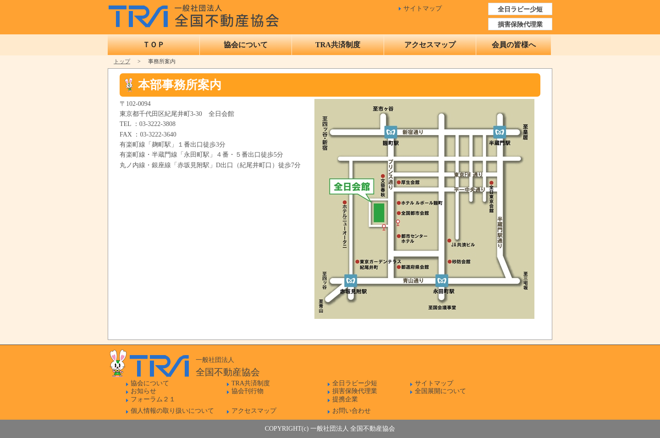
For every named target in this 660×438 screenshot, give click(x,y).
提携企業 (345, 399)
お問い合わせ (351, 410)
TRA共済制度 (337, 45)
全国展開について (440, 391)
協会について (246, 45)
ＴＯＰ (154, 45)
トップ (122, 61)
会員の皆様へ (514, 45)
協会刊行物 (247, 391)
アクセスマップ (430, 45)
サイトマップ (422, 8)
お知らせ (143, 391)
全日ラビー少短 (520, 9)
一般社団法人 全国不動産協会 (196, 13)
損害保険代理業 (520, 24)
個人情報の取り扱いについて (172, 410)
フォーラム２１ (153, 399)
